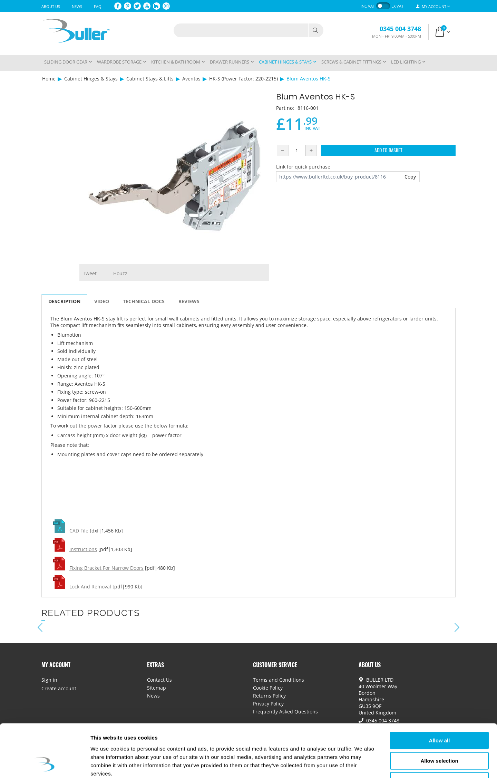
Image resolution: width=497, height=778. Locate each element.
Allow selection (439, 714)
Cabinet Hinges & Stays (91, 78)
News (77, 6)
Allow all (439, 694)
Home (49, 78)
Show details (362, 764)
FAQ (97, 6)
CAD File (78, 530)
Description (64, 301)
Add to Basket (388, 150)
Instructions (83, 549)
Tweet (90, 273)
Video (101, 301)
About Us (50, 6)
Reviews (188, 301)
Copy (410, 176)
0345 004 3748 (400, 29)
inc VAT (368, 6)
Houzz (120, 273)
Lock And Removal (90, 586)
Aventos (191, 78)
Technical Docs (144, 301)
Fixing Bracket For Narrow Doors (106, 568)
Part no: (285, 108)
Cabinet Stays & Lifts (150, 78)
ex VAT (397, 6)
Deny (439, 734)
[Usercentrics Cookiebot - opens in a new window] (44, 764)
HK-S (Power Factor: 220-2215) (243, 78)
